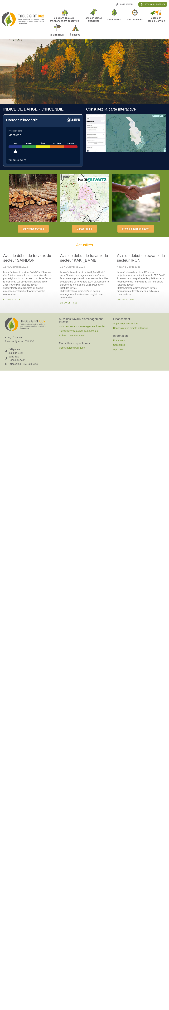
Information (57, 35)
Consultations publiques (72, 347)
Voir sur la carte (43, 160)
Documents (119, 340)
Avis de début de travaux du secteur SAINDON (27, 257)
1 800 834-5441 (17, 360)
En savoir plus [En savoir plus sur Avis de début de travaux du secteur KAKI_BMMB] (68, 303)
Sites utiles (119, 344)
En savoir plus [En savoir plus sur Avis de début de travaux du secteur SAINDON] (12, 300)
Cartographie (135, 19)
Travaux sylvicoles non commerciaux (78, 331)
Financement (115, 19)
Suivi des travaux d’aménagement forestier (65, 19)
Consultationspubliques (94, 19)
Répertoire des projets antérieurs (130, 328)
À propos (76, 35)
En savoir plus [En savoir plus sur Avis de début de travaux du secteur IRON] (125, 300)
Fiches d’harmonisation (71, 335)
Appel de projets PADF (125, 323)
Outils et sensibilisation (156, 19)
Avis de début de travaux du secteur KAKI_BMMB (84, 257)
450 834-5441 (16, 352)
